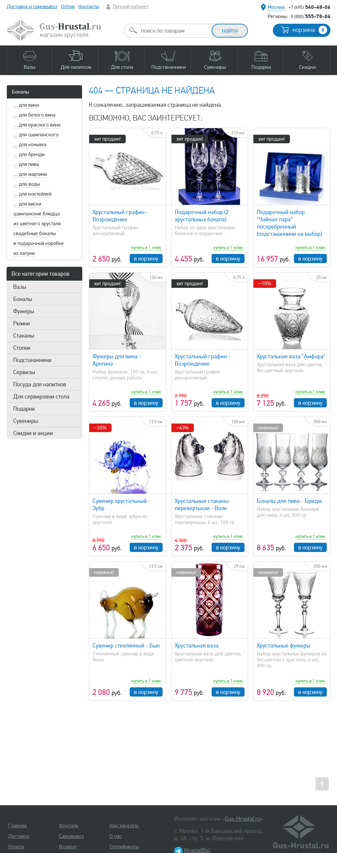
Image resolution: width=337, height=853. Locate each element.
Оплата (16, 846)
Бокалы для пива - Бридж (289, 501)
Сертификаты (124, 846)
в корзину (146, 258)
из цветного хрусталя (37, 223)
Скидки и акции (33, 433)
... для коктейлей (32, 194)
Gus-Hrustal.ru (243, 818)
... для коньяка (29, 144)
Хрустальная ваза (197, 645)
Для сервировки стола (41, 396)
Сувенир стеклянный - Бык (126, 645)
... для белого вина (34, 115)
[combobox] (173, 31)
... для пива (26, 164)
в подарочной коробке (38, 243)
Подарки (24, 408)
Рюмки (21, 323)
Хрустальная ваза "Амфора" (291, 356)
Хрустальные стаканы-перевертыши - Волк (203, 504)
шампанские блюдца (36, 213)
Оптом (68, 6)
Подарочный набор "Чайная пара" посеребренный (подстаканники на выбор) (289, 222)
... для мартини (30, 174)
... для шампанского (36, 134)
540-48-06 (309, 7)
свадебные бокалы (34, 233)
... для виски (27, 204)
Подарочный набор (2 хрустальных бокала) (202, 215)
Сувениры (25, 421)
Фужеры (23, 311)
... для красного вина (37, 125)
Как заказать (124, 825)
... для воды (26, 184)
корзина (310, 30)
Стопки (22, 347)
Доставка (18, 836)
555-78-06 (310, 16)
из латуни (24, 253)
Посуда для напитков (39, 384)
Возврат (68, 846)
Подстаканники (32, 360)
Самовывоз (71, 836)
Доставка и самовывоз (32, 6)
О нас (116, 836)
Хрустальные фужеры (283, 645)
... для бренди (28, 154)
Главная (17, 825)
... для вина (26, 105)
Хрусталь (68, 825)
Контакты (88, 6)
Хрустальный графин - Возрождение (120, 215)
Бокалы (20, 92)
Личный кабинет (131, 6)
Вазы (19, 286)
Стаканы (23, 335)
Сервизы (24, 372)
